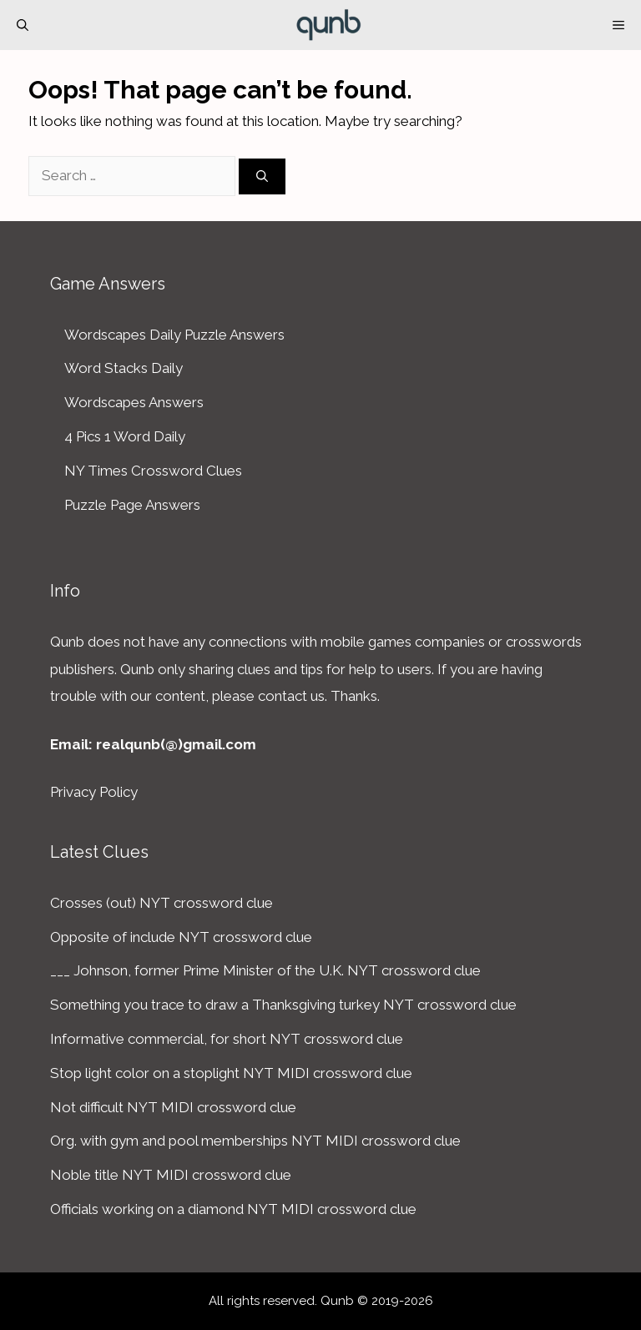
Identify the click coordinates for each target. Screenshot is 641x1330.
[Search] (262, 176)
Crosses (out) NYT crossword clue (161, 902)
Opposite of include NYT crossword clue (181, 937)
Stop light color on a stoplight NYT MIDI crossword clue (231, 1073)
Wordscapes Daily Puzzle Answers (174, 334)
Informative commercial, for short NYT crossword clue (226, 1038)
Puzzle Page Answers (132, 504)
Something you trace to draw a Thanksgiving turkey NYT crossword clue (283, 1004)
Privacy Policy (94, 791)
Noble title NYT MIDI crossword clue (170, 1174)
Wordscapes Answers (134, 402)
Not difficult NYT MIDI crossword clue (173, 1107)
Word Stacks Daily (123, 368)
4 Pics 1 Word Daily (124, 436)
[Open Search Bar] (22, 25)
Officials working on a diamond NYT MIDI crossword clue (233, 1209)
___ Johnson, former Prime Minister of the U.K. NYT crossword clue (265, 970)
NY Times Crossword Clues (153, 470)
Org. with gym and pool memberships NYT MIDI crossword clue (255, 1140)
